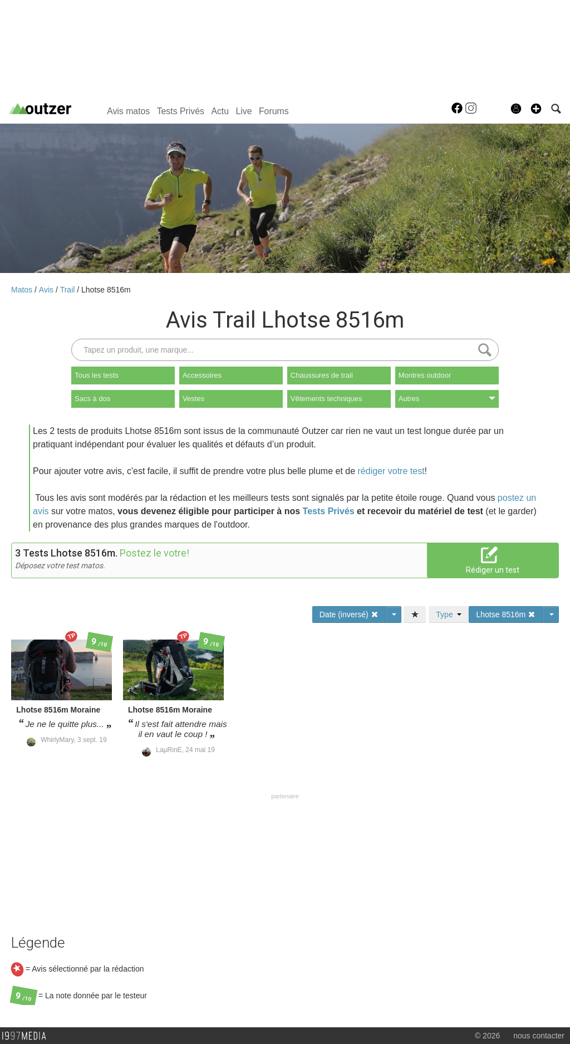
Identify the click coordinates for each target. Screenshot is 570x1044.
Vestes (193, 398)
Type (448, 614)
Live (243, 111)
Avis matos (128, 111)
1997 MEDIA (27, 1036)
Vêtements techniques (326, 398)
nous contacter (538, 1035)
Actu (220, 111)
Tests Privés (180, 111)
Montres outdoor (425, 375)
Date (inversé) (349, 614)
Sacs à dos (92, 398)
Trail (68, 289)
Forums (274, 111)
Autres (447, 398)
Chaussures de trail (322, 375)
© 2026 (487, 1035)
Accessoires (202, 375)
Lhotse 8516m (106, 289)
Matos (23, 289)
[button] (536, 109)
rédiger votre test (391, 471)
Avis (47, 289)
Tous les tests (97, 375)
